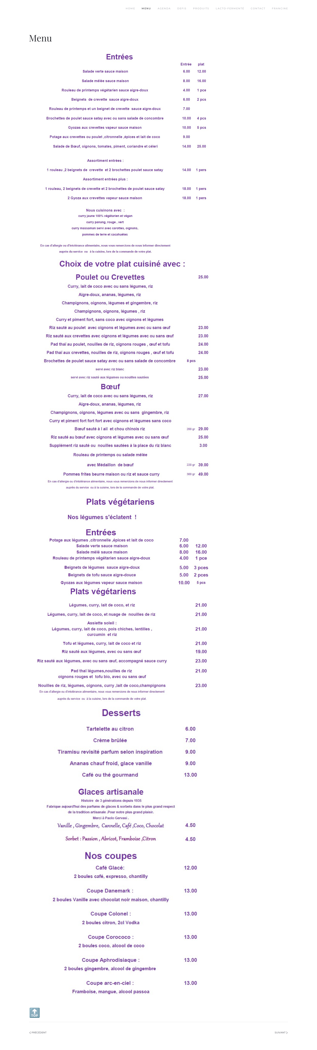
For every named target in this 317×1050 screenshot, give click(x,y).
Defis (182, 8)
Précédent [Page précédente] (37, 1032)
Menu (146, 8)
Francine (280, 8)
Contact (258, 8)
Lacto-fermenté (230, 8)
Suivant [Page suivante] (281, 1032)
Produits (201, 8)
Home (130, 8)
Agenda (164, 8)
